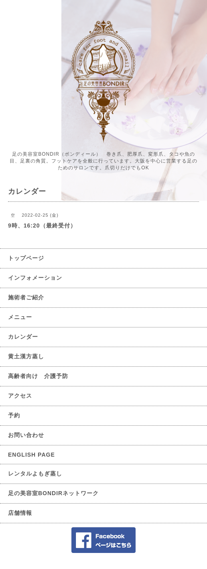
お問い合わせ (26, 435)
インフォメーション (35, 277)
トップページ (26, 258)
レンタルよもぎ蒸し (35, 473)
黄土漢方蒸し (26, 356)
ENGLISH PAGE (31, 454)
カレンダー (23, 336)
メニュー (20, 317)
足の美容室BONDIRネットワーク (53, 493)
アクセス (20, 395)
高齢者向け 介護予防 (38, 376)
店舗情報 (20, 513)
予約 (14, 415)
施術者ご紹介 (26, 297)
